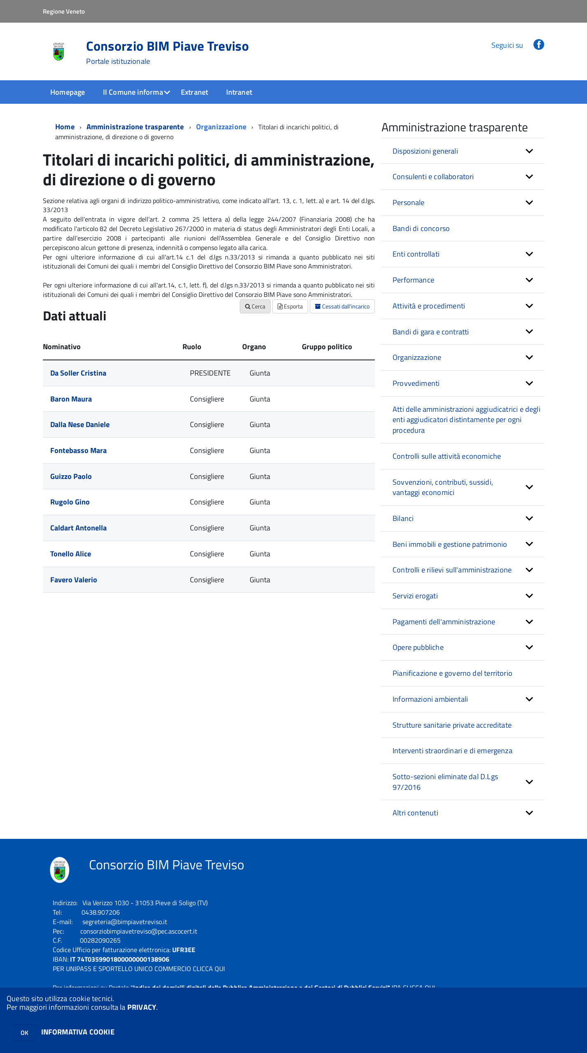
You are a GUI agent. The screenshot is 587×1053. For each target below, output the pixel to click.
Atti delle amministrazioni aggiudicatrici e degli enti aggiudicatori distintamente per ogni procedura (466, 420)
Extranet (194, 92)
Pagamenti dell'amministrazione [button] (444, 621)
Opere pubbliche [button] (418, 647)
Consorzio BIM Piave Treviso (167, 52)
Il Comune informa (133, 92)
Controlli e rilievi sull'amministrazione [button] (452, 569)
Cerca (255, 306)
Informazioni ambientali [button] (430, 699)
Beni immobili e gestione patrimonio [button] (450, 544)
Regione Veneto (64, 11)
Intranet (239, 92)
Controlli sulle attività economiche (447, 456)
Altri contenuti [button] (415, 812)
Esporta (290, 306)
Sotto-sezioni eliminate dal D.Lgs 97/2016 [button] (445, 782)
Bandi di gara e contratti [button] (431, 331)
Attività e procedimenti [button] (429, 305)
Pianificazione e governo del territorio (452, 673)
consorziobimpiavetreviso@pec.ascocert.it (138, 931)
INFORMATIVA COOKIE (78, 1031)
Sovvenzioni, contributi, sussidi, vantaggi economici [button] (443, 487)
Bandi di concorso (421, 228)
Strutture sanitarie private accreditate (452, 725)
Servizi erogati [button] (415, 595)
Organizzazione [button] (417, 357)
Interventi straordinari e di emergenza (452, 750)
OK (24, 1032)
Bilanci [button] (403, 518)
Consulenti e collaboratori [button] (433, 176)
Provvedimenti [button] (416, 383)
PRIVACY (141, 1007)
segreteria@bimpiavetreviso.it (124, 922)
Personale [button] (409, 202)
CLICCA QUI (209, 969)
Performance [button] (413, 279)
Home (65, 126)
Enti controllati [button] (416, 253)
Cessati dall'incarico (342, 306)
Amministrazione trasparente (135, 126)
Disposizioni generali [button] (425, 150)
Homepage (67, 92)
